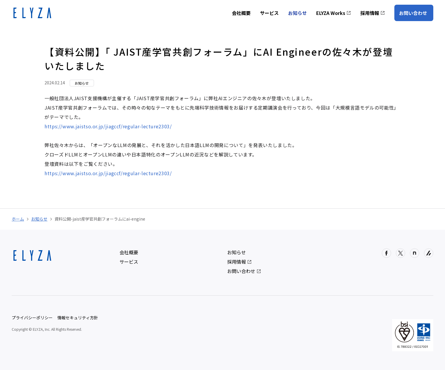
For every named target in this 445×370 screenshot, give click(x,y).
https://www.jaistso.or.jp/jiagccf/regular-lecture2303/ (108, 126)
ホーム (18, 219)
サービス (269, 12)
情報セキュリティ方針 (77, 317)
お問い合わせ (413, 12)
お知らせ (297, 12)
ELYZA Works (333, 12)
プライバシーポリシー (32, 317)
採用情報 (372, 12)
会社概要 (241, 12)
